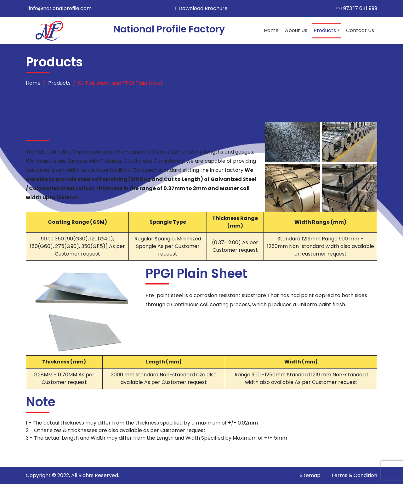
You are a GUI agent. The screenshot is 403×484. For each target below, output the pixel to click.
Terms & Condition (354, 475)
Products (59, 83)
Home (271, 30)
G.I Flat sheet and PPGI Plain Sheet (120, 83)
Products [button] (325, 30)
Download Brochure (201, 8)
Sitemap (310, 475)
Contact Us (360, 30)
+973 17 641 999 (358, 8)
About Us (296, 30)
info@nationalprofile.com (60, 8)
